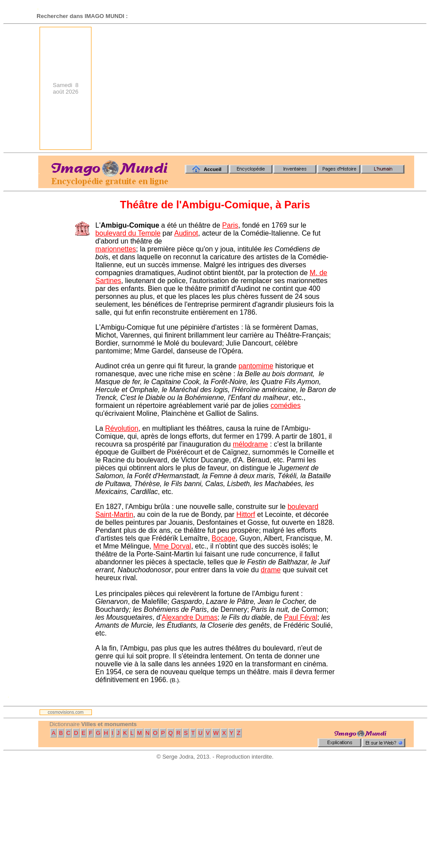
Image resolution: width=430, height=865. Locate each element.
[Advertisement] (296, 88)
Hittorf (246, 514)
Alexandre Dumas (190, 617)
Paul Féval (300, 617)
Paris (230, 225)
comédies (285, 405)
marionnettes (115, 249)
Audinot (186, 233)
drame (271, 570)
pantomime (255, 366)
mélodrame (250, 444)
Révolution (121, 428)
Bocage (223, 538)
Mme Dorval (172, 546)
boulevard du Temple (127, 233)
